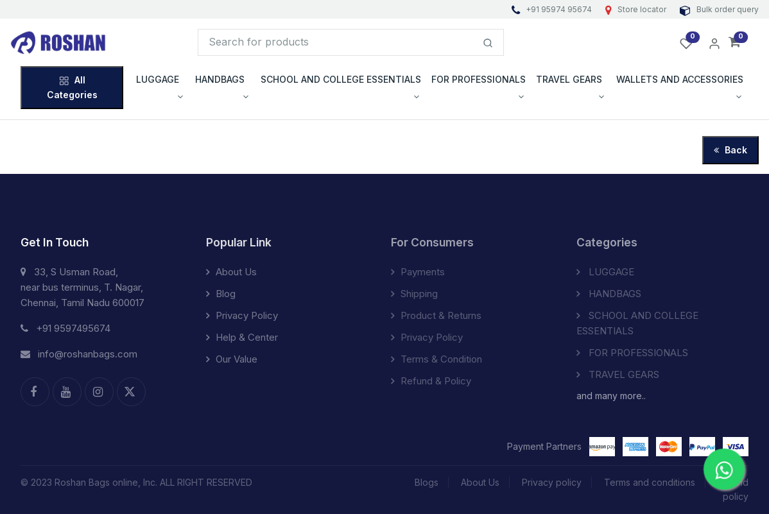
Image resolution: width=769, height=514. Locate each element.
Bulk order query (719, 9)
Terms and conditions (649, 482)
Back (730, 149)
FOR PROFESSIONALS (632, 353)
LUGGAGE (605, 272)
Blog (221, 293)
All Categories (72, 86)
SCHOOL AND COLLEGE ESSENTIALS (637, 323)
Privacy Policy (242, 315)
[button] (735, 42)
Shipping (414, 293)
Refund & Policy (431, 381)
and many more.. (611, 395)
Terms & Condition (436, 359)
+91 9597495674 (65, 328)
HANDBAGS (608, 293)
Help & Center (242, 337)
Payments (418, 272)
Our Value (231, 359)
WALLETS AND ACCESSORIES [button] (679, 79)
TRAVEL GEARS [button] (569, 79)
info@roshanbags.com (79, 354)
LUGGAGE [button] (157, 79)
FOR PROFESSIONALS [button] (478, 79)
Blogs (426, 482)
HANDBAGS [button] (220, 79)
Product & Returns (436, 315)
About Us (231, 272)
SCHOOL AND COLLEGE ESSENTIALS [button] (341, 79)
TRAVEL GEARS (617, 374)
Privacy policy (552, 482)
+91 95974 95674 (553, 9)
